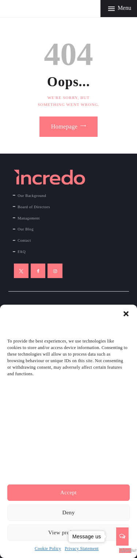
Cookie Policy (48, 548)
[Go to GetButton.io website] (125, 550)
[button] (126, 313)
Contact (24, 240)
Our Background (32, 196)
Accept (68, 492)
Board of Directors (34, 207)
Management (28, 218)
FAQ (22, 252)
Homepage (64, 126)
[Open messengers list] (122, 536)
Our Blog (26, 229)
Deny (68, 512)
